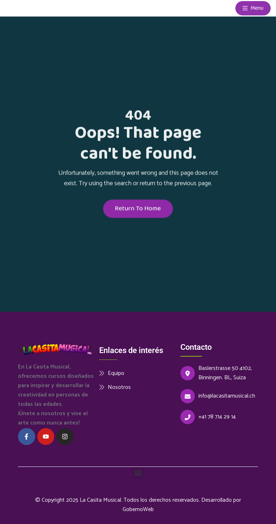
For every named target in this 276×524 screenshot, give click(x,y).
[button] (138, 473)
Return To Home (138, 209)
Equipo (116, 373)
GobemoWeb (138, 509)
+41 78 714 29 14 (217, 417)
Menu (253, 8)
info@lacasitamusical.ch (226, 396)
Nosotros (119, 387)
